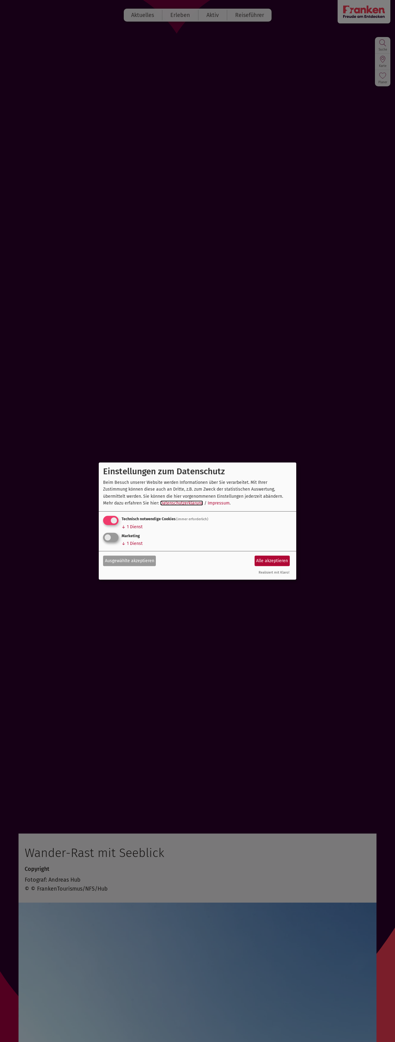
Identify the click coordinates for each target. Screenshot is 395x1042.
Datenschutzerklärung (181, 503)
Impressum (219, 503)
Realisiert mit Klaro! (274, 572)
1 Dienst (132, 526)
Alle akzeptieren (272, 560)
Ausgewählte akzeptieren (129, 560)
